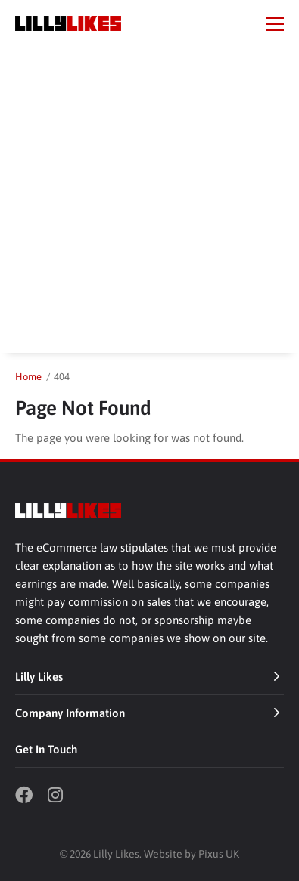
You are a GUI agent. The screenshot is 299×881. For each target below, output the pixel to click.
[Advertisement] (149, 203)
